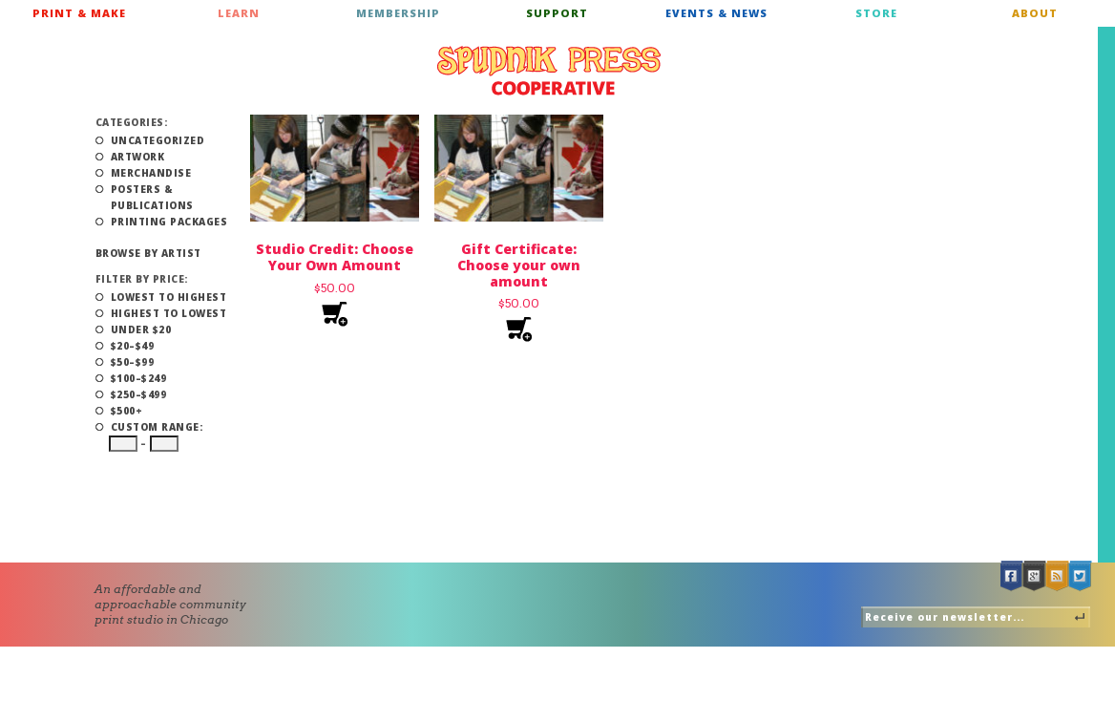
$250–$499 (139, 394)
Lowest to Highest (169, 297)
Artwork (138, 156)
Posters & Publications (152, 197)
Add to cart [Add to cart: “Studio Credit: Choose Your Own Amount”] (334, 315)
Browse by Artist (148, 253)
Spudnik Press (549, 71)
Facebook (1011, 576)
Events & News (716, 13)
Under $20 (141, 329)
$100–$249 (139, 378)
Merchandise (151, 173)
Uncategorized (158, 140)
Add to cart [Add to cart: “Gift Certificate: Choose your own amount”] (519, 330)
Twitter (1080, 576)
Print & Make (79, 13)
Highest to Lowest (169, 313)
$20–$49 (133, 345)
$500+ (127, 410)
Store (876, 13)
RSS (1057, 576)
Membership (398, 13)
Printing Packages (169, 221)
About (1035, 13)
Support (557, 13)
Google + (1034, 576)
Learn (239, 13)
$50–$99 (133, 362)
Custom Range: (157, 427)
